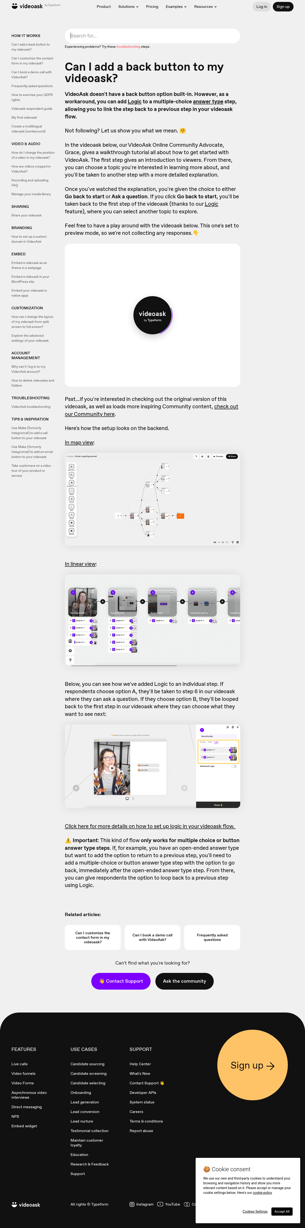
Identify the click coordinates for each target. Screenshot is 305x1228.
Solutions (126, 6)
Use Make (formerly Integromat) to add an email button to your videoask (32, 452)
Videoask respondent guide (31, 108)
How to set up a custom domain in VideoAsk (29, 239)
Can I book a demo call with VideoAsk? (31, 74)
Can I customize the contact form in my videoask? (32, 60)
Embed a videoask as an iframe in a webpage (29, 265)
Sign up (283, 6)
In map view (79, 442)
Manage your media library (31, 194)
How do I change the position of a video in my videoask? (33, 155)
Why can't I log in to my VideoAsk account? (28, 369)
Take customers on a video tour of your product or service (31, 470)
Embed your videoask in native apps (29, 293)
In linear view (80, 563)
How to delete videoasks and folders (32, 383)
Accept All (282, 1211)
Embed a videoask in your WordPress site (30, 279)
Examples (174, 6)
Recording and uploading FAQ (29, 182)
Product (104, 6)
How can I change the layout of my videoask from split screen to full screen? (32, 322)
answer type (208, 101)
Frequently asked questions (32, 86)
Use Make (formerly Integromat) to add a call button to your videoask (29, 433)
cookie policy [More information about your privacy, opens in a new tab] (262, 1193)
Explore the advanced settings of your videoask (30, 338)
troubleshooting (128, 46)
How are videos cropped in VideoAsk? (31, 168)
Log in (261, 6)
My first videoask (24, 117)
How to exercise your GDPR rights (32, 97)
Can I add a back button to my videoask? (30, 47)
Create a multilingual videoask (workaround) (28, 128)
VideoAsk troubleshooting (31, 406)
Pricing (152, 6)
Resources (203, 6)
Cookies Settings (255, 1211)
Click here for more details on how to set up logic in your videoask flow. (150, 826)
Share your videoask (26, 215)
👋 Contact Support (121, 981)
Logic (135, 101)
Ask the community (184, 981)
